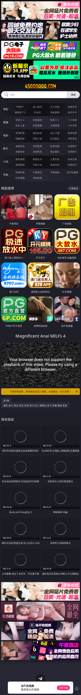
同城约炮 (20, 172)
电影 (5, 135)
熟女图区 (54, 151)
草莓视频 (54, 172)
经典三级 (37, 138)
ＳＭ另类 (72, 125)
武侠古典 (72, 159)
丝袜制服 (37, 125)
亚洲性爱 (20, 133)
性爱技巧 (72, 164)
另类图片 (72, 151)
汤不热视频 (72, 172)
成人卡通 (54, 133)
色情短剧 (37, 177)
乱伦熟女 (54, 138)
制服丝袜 (20, 138)
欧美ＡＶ (54, 119)
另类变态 (72, 138)
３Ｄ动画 (72, 119)
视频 (5, 122)
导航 (5, 174)
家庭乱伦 (37, 159)
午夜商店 (37, 172)
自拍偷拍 (37, 119)
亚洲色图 (37, 146)
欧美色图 (54, 146)
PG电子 (20, 106)
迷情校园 (20, 164)
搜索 (73, 94)
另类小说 (37, 164)
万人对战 (54, 106)
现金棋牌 (54, 112)
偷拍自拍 (37, 133)
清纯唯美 (37, 151)
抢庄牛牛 (72, 112)
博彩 (5, 109)
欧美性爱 (72, 133)
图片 (5, 148)
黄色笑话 (54, 164)
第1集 (6, 400)
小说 (5, 161)
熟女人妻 (20, 125)
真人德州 (37, 106)
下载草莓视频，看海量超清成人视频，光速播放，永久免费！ (44, 392)
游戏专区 (72, 106)
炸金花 (37, 112)
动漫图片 (72, 146)
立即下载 (63, 687)
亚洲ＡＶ (20, 119)
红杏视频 (20, 177)
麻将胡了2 (20, 112)
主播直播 (54, 125)
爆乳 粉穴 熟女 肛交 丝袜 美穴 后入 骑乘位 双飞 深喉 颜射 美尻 (35, 405)
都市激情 (20, 159)
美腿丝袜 (20, 151)
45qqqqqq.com (40, 86)
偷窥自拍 (20, 146)
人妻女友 (54, 159)
